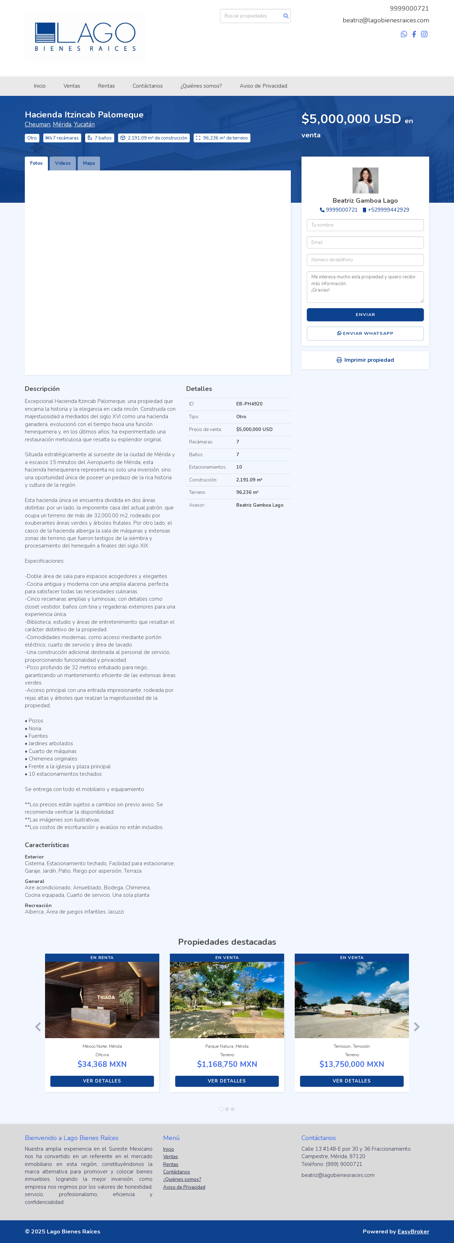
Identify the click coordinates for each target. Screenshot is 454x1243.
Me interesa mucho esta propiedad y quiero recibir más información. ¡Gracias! (365, 286)
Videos (63, 163)
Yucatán (84, 124)
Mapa (89, 163)
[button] (35, 1026)
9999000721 (409, 8)
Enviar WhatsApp (365, 333)
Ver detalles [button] (102, 1081)
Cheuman (37, 124)
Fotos (36, 163)
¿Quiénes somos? (201, 85)
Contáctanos (148, 85)
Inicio (40, 85)
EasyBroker (413, 1231)
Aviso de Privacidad (263, 85)
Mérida (62, 124)
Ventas (71, 85)
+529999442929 (388, 209)
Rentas (106, 85)
